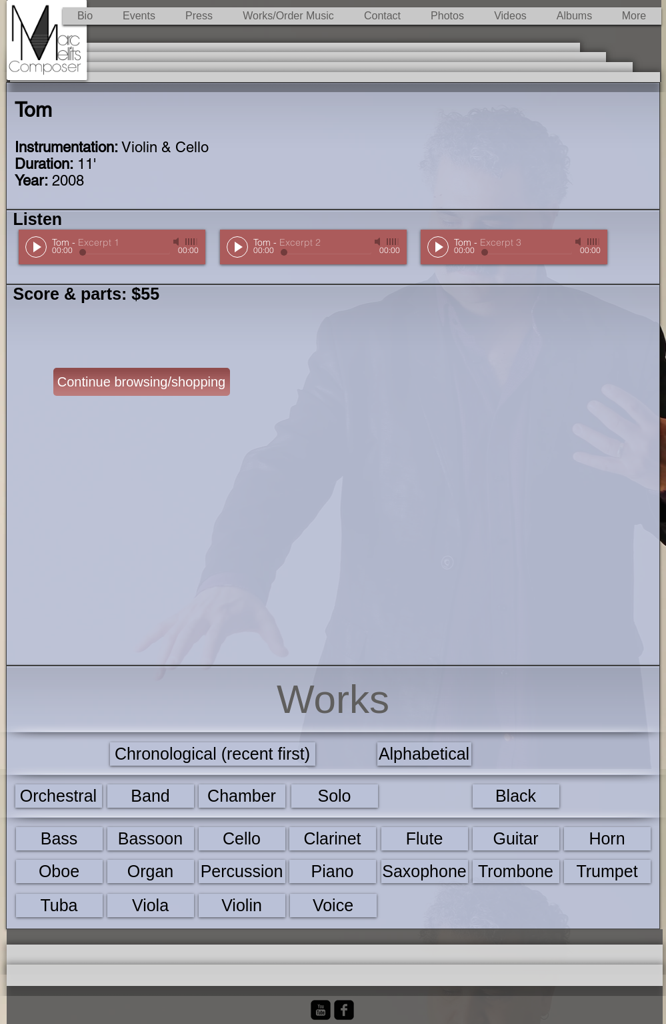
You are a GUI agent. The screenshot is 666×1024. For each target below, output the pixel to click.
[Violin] (242, 905)
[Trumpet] (607, 871)
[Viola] (150, 905)
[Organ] (150, 871)
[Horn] (607, 838)
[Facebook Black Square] (344, 1010)
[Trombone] (516, 871)
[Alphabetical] (424, 754)
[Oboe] (59, 871)
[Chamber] (242, 796)
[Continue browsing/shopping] (141, 382)
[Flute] (424, 838)
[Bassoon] (150, 838)
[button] (288, 16)
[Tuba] (59, 905)
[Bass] (59, 838)
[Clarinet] (332, 838)
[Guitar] (516, 838)
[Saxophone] (424, 871)
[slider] (192, 241)
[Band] (150, 796)
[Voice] (333, 905)
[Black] (516, 796)
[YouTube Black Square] (321, 1010)
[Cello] (242, 838)
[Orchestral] (58, 796)
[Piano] (332, 871)
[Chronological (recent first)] (212, 754)
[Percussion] (242, 871)
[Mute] (177, 241)
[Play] (36, 247)
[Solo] (334, 796)
